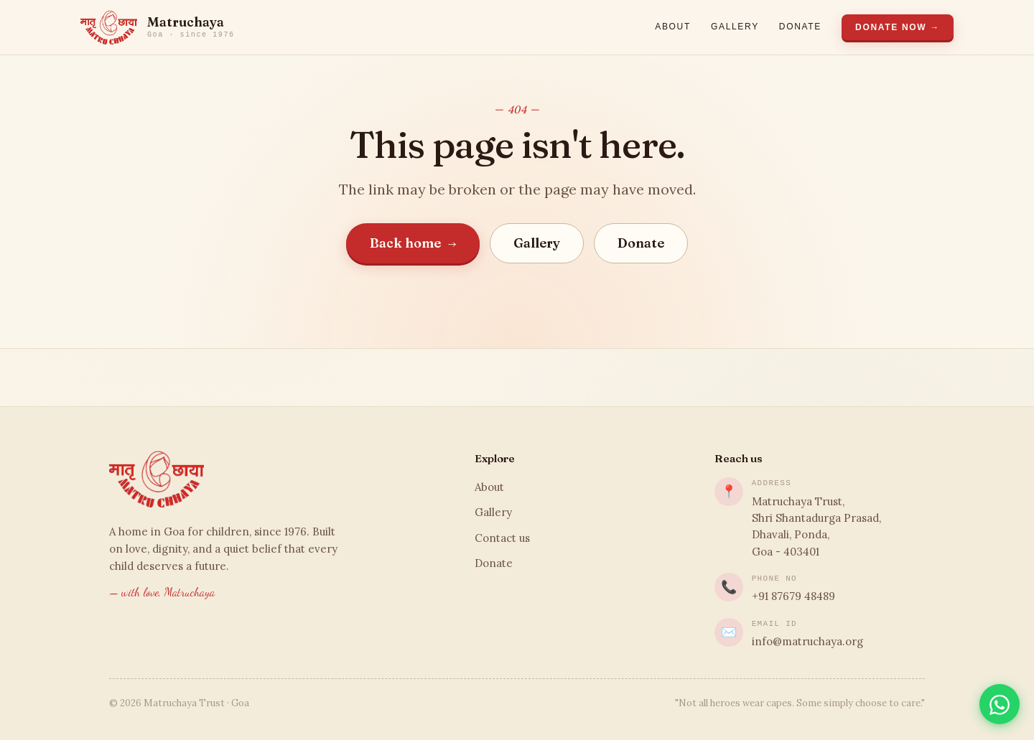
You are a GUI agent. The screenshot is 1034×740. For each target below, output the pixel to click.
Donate (800, 27)
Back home (413, 243)
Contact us (502, 538)
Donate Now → (897, 27)
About (673, 27)
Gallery (735, 27)
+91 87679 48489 (793, 596)
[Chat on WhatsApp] (999, 704)
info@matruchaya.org (807, 641)
